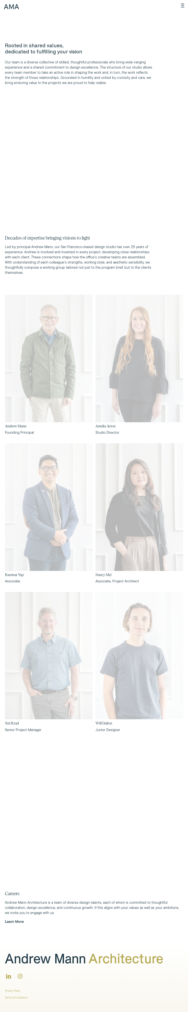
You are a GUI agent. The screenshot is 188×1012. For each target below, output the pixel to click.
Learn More (14, 921)
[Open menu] (183, 5)
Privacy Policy (12, 991)
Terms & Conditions (16, 998)
